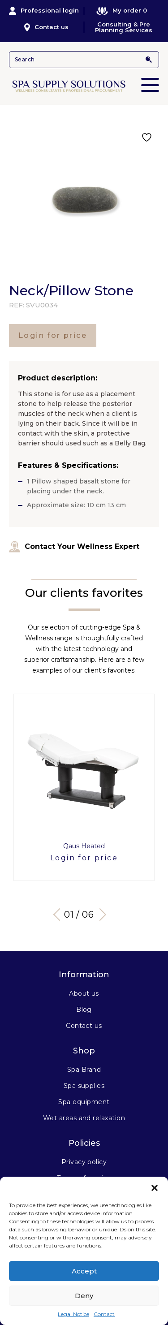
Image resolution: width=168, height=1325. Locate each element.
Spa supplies (84, 1086)
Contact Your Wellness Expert (74, 546)
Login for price (52, 335)
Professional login (44, 11)
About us (84, 993)
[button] (154, 1187)
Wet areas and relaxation (84, 1118)
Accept (84, 1271)
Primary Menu (150, 79)
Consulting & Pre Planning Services (123, 27)
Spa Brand (84, 1070)
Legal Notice (73, 1314)
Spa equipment (83, 1102)
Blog (84, 1010)
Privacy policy (84, 1162)
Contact (104, 1314)
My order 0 (121, 10)
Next (99, 914)
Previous (59, 914)
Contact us (46, 27)
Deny (84, 1295)
